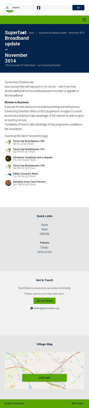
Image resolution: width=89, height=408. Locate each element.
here (45, 135)
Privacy (44, 247)
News (31, 33)
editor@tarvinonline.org (46, 308)
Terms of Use (44, 251)
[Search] (40, 7)
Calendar (44, 233)
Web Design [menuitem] (77, 403)
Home (44, 224)
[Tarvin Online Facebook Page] (38, 8)
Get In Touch (44, 300)
